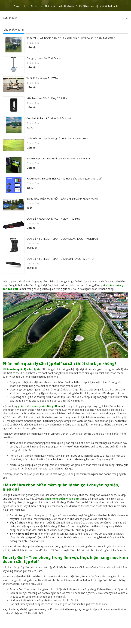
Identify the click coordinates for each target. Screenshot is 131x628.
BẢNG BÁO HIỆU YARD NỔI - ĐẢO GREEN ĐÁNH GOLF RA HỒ (62, 198)
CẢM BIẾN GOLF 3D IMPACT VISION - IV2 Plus (53, 218)
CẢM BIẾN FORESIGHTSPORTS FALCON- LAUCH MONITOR (60, 258)
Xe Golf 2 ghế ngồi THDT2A (42, 78)
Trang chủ (19, 6)
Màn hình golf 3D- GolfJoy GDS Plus (46, 98)
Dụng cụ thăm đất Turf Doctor (44, 58)
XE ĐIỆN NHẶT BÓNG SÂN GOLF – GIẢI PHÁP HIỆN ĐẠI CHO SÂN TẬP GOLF (70, 38)
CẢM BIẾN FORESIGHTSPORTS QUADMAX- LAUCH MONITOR (62, 238)
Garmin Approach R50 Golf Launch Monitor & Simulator (58, 158)
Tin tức (35, 6)
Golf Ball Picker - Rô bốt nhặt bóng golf (48, 118)
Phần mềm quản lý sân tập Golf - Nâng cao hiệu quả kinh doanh (81, 6)
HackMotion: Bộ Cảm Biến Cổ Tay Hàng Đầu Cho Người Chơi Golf (64, 178)
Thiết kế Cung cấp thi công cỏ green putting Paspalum (57, 138)
